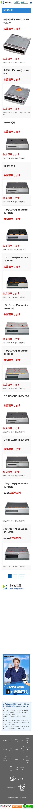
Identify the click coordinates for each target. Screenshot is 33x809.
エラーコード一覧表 (10, 768)
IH (22, 740)
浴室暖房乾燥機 (28, 740)
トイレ (22, 759)
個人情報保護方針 (11, 787)
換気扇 (16, 759)
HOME (5, 740)
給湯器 (16, 749)
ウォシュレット (28, 749)
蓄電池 (5, 749)
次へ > (21, 576)
